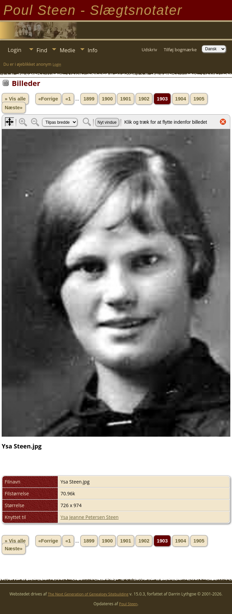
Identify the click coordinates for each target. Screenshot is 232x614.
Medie (67, 50)
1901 (125, 98)
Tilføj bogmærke (180, 50)
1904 (180, 98)
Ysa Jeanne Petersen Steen (90, 517)
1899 (88, 98)
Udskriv (149, 50)
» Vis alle (15, 98)
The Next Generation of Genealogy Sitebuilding (88, 593)
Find (42, 50)
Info (93, 50)
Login (15, 50)
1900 (107, 98)
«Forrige (48, 98)
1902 (144, 98)
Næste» (14, 107)
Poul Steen (128, 603)
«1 (68, 98)
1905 (198, 98)
